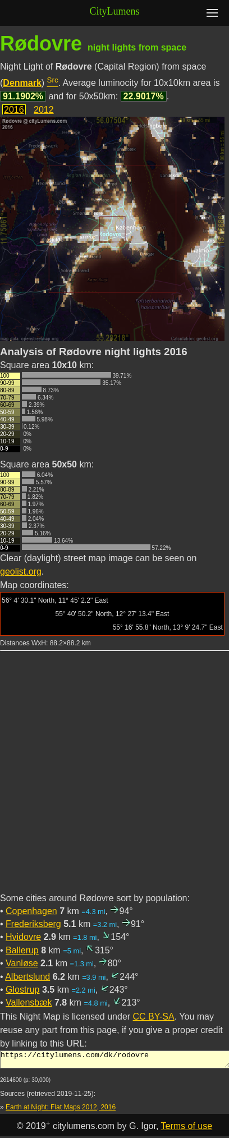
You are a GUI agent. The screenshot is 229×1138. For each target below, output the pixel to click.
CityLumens (115, 11)
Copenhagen (31, 911)
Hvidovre (23, 937)
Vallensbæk (29, 1002)
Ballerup (22, 950)
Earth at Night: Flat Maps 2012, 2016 (61, 1110)
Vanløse (22, 963)
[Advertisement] (114, 778)
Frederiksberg (33, 924)
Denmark (22, 83)
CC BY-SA (154, 1016)
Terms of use (187, 1129)
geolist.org (21, 571)
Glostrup (22, 989)
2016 (14, 109)
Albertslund (27, 976)
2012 (44, 109)
